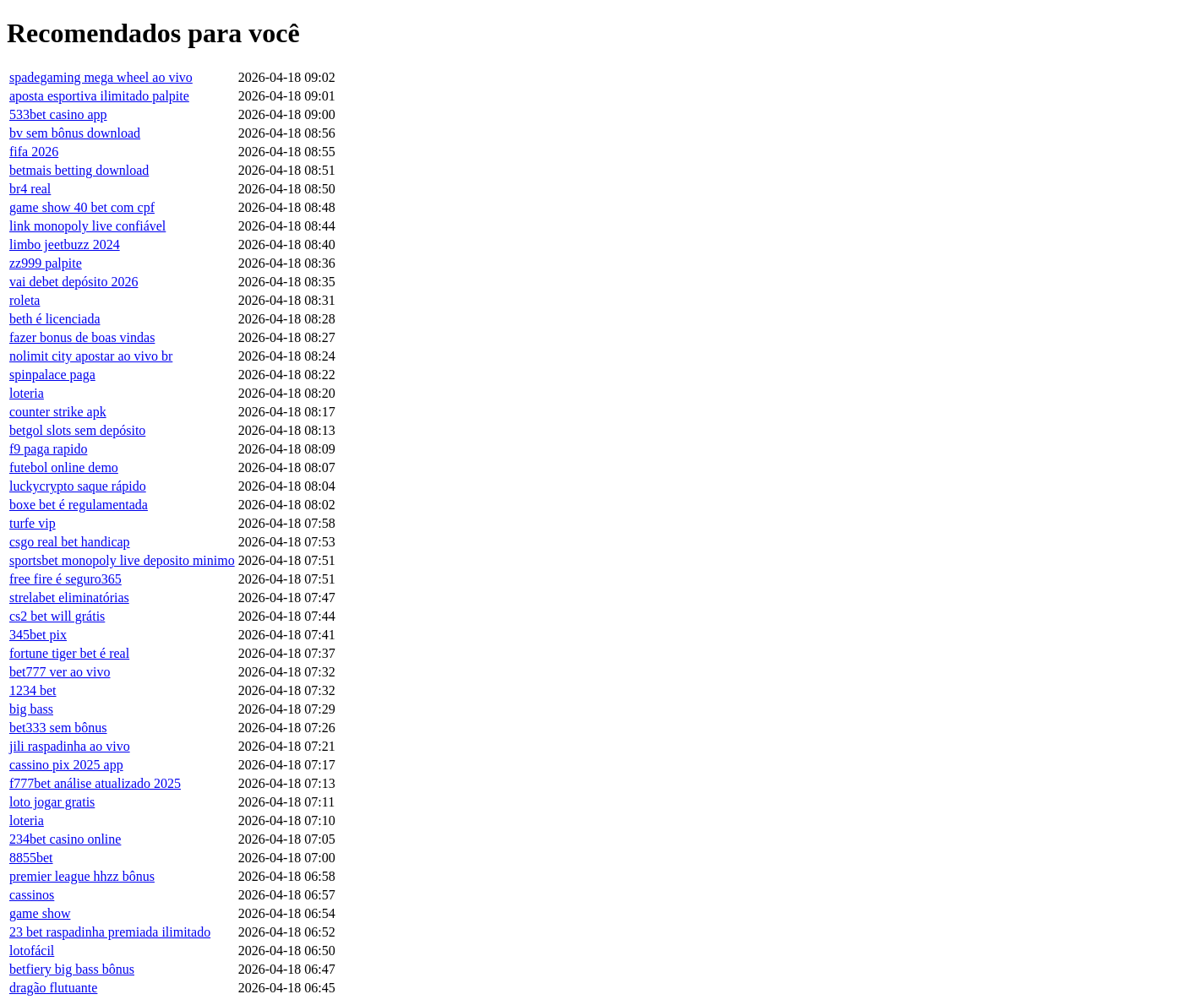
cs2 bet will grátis (57, 616)
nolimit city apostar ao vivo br (90, 356)
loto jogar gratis (52, 802)
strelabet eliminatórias (69, 597)
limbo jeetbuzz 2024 (64, 244)
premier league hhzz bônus (82, 876)
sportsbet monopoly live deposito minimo (122, 560)
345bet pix (38, 634)
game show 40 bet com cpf (82, 207)
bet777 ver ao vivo (60, 672)
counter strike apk (57, 412)
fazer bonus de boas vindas (82, 337)
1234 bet (33, 690)
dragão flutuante (53, 988)
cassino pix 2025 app (66, 765)
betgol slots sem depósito (77, 430)
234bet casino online (65, 839)
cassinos (31, 895)
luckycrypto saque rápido (77, 486)
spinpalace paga (52, 374)
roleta (24, 300)
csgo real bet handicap (69, 542)
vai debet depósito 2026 (73, 281)
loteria (26, 393)
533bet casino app (58, 114)
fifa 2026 (33, 151)
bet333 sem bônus (58, 727)
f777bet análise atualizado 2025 (95, 783)
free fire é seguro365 (65, 579)
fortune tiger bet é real (69, 653)
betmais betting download (79, 170)
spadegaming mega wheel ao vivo (101, 77)
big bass (31, 709)
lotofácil (31, 950)
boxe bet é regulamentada (78, 504)
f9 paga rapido (48, 449)
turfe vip (32, 523)
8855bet (31, 857)
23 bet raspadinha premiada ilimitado (109, 932)
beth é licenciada (55, 319)
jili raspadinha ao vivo (69, 746)
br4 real (30, 189)
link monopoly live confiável (87, 226)
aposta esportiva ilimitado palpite (99, 96)
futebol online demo (63, 467)
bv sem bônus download (74, 133)
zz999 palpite (45, 263)
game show (39, 913)
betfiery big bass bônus (71, 969)
